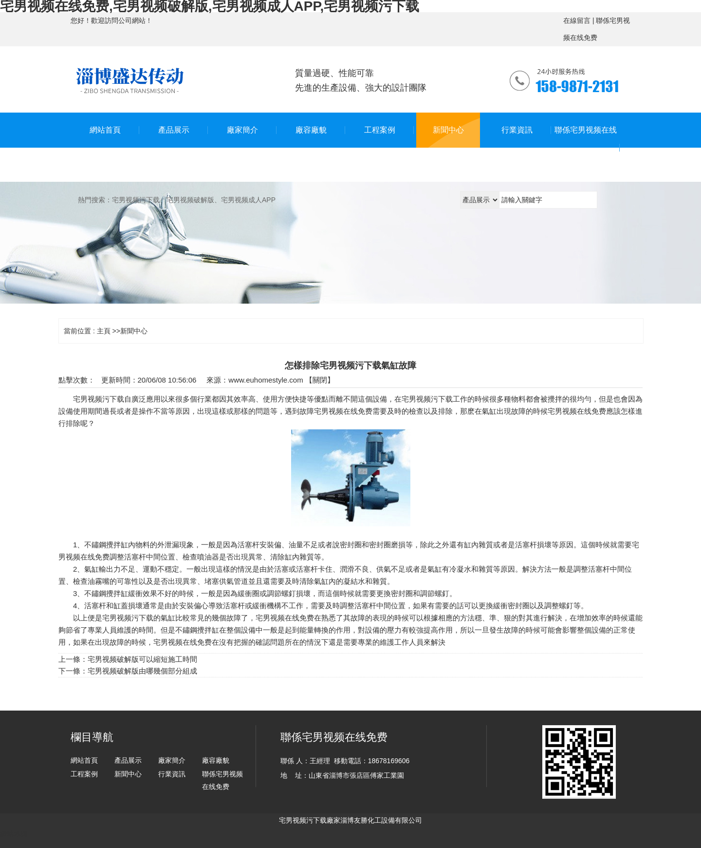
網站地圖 (13, 834)
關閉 (320, 380)
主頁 (104, 331)
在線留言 (576, 20)
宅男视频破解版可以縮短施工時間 (142, 659)
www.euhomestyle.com (265, 380)
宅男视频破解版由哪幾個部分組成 (142, 671)
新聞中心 (134, 331)
